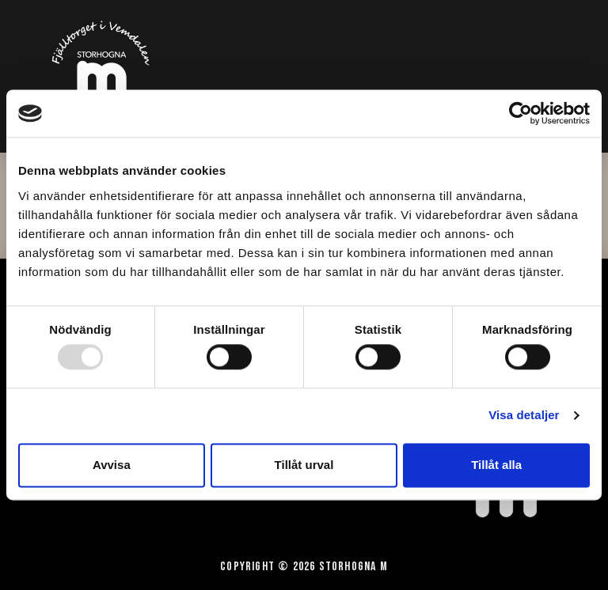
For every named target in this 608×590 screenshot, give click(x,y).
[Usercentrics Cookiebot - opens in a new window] (520, 113)
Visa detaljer (523, 415)
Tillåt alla (496, 464)
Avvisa (112, 464)
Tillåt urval (304, 464)
